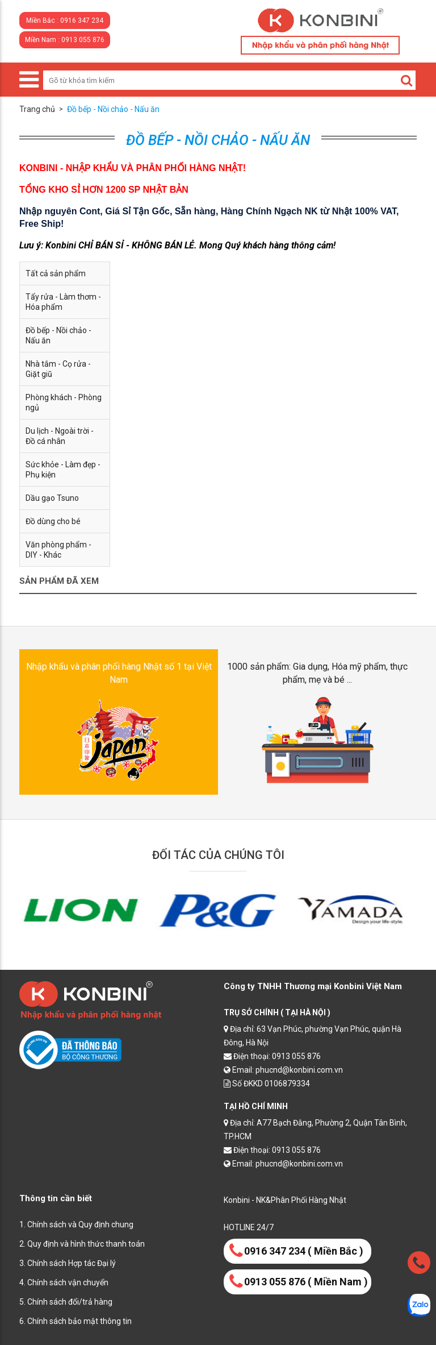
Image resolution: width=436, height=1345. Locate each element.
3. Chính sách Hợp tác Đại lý (67, 1263)
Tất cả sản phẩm (56, 273)
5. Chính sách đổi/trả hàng (65, 1301)
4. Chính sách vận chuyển (63, 1282)
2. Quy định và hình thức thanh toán (82, 1243)
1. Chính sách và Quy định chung (76, 1224)
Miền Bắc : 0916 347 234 (64, 20)
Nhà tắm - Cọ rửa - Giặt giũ (58, 369)
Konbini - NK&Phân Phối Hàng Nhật (285, 1200)
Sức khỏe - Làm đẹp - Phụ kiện (63, 469)
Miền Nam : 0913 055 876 (64, 40)
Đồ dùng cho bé (53, 521)
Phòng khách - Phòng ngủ (64, 402)
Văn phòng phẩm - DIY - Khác (58, 549)
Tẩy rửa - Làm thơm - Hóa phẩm (63, 302)
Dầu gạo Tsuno (52, 498)
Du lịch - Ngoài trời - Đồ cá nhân (60, 436)
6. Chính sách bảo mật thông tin (75, 1321)
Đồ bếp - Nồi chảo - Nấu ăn (58, 335)
